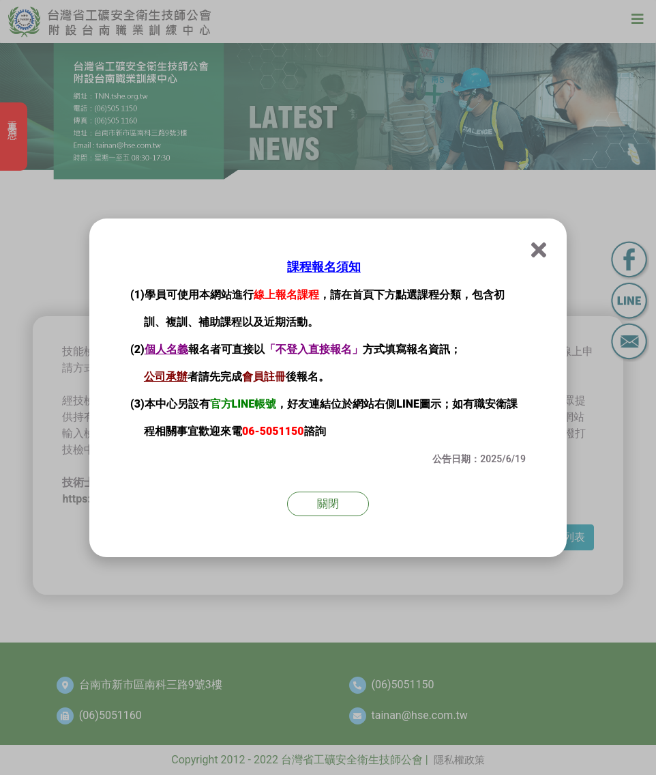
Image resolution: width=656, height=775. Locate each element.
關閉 (328, 503)
